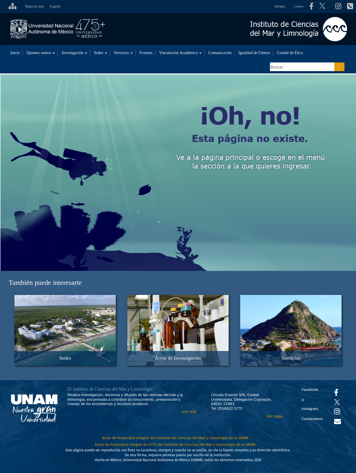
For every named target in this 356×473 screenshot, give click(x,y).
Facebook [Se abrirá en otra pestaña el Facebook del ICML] (309, 389)
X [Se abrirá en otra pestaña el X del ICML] (302, 400)
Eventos (145, 53)
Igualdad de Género (254, 53)
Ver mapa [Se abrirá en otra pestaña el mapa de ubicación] (275, 416)
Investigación (74, 53)
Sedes (100, 53)
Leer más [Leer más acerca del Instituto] (189, 411)
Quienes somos (41, 53)
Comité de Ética (290, 53)
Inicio (15, 53)
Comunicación (220, 53)
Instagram (309, 409)
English (55, 6)
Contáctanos (312, 419)
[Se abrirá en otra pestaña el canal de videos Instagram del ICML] (337, 413)
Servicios (123, 53)
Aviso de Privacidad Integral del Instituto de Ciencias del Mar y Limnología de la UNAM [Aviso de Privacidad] (175, 438)
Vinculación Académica (180, 53)
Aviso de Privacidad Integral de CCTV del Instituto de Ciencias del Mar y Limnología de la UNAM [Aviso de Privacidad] (175, 444)
